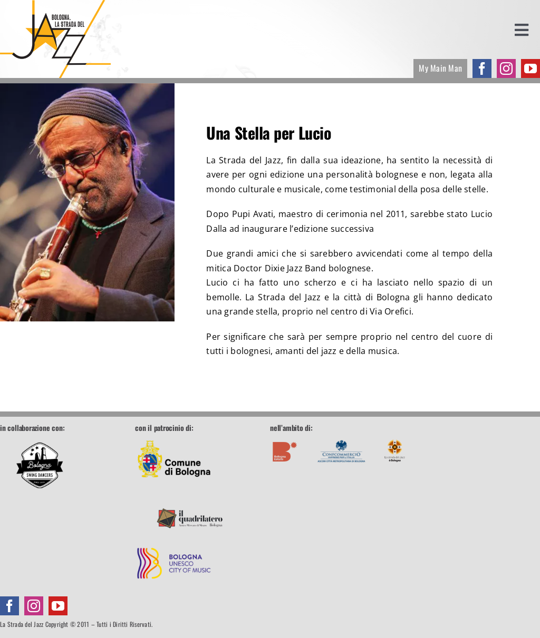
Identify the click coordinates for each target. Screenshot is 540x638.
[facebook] (481, 68)
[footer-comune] (174, 438)
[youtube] (530, 68)
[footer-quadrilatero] (190, 488)
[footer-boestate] (285, 438)
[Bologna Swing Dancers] (39, 465)
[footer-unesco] (174, 539)
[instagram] (506, 68)
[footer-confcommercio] (341, 438)
